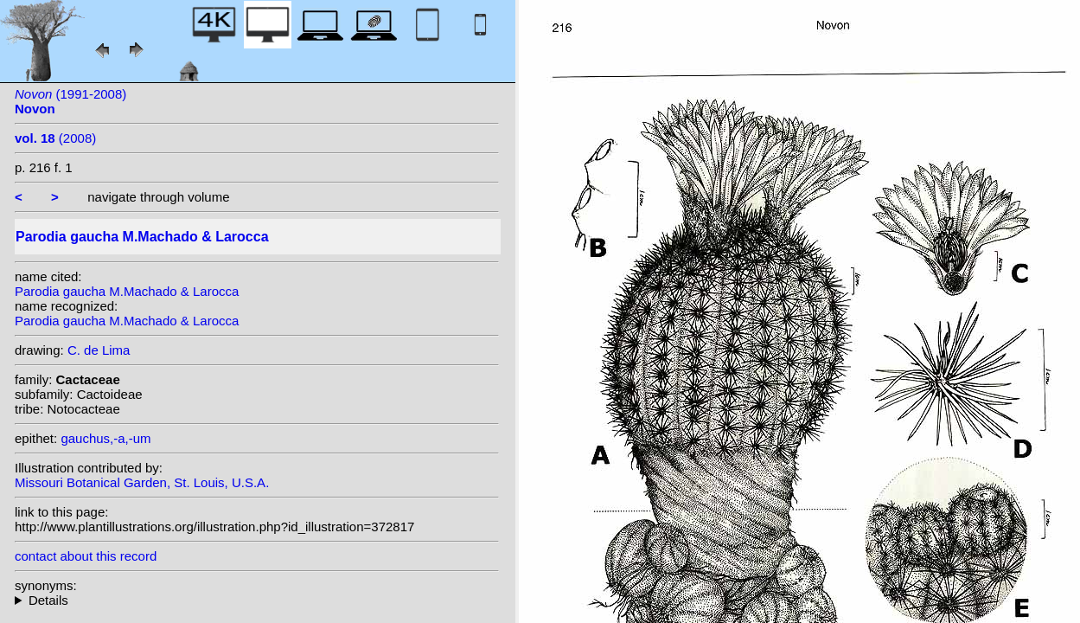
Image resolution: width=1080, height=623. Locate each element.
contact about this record (86, 556)
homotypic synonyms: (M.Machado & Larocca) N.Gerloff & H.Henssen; (257, 600)
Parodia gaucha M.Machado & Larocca (127, 291)
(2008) (55, 138)
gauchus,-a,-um (105, 438)
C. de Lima (99, 350)
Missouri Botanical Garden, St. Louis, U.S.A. (142, 482)
